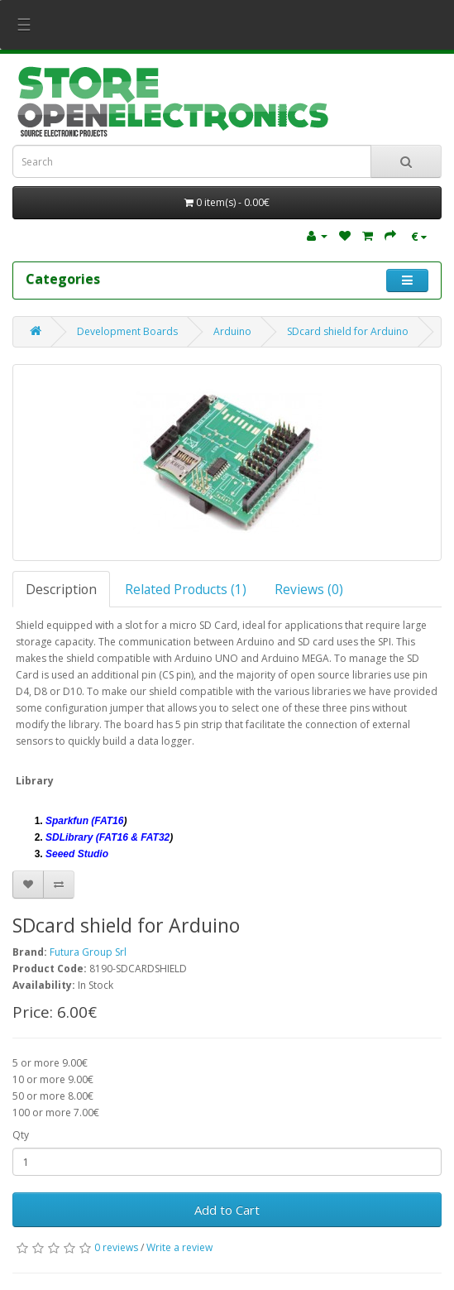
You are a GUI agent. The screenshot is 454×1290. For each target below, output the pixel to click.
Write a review (179, 1247)
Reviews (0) (309, 589)
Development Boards (127, 331)
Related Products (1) (185, 589)
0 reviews (116, 1247)
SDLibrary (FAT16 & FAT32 (107, 837)
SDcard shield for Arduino (348, 331)
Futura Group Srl (88, 952)
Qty (20, 1135)
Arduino (232, 331)
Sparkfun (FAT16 (84, 821)
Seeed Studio (76, 854)
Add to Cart (227, 1209)
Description (61, 589)
